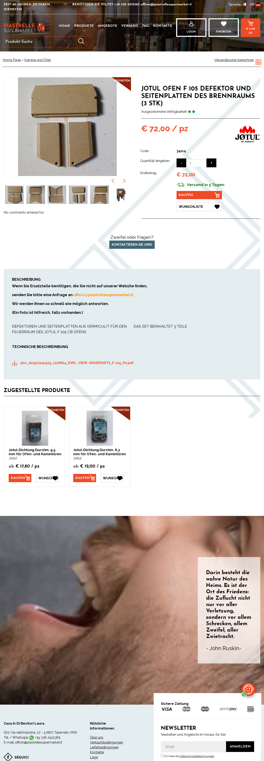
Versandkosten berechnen (234, 60)
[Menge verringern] (181, 162)
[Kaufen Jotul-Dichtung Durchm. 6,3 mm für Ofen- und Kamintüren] (84, 478)
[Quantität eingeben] (196, 163)
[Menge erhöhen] (211, 162)
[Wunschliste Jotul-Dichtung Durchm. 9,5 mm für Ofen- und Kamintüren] (47, 478)
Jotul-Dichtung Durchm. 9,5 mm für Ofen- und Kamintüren (35, 452)
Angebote (107, 26)
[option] (14, 194)
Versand (129, 26)
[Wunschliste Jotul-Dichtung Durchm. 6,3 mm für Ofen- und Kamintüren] (112, 478)
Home (64, 26)
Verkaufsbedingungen (106, 742)
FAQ (145, 26)
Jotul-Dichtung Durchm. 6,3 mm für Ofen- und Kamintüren (99, 452)
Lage (94, 757)
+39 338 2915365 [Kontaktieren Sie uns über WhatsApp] (47, 737)
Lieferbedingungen (104, 747)
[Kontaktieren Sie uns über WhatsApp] (248, 689)
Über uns (96, 737)
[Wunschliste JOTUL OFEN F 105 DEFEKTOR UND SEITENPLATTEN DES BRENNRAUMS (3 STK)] (199, 206)
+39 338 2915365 (127, 4)
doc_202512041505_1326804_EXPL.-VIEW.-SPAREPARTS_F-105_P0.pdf (77, 363)
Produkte (84, 26)
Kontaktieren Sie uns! (132, 244)
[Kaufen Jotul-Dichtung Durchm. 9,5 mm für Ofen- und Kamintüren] (20, 478)
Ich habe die (189, 756)
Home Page (12, 60)
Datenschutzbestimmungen (197, 756)
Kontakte (162, 26)
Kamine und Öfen (37, 60)
